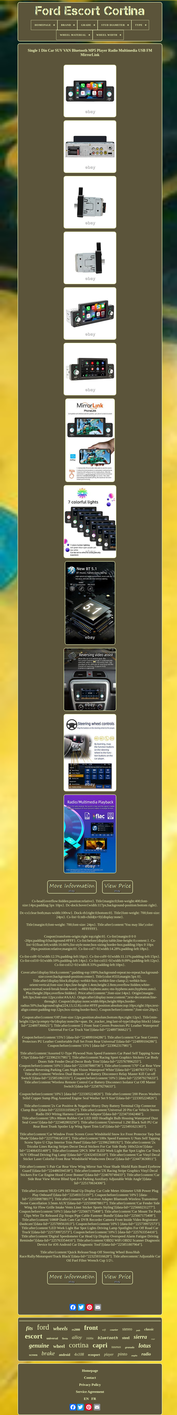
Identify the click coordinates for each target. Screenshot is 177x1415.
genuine (39, 1345)
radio (146, 1354)
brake (48, 1353)
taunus (116, 1347)
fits (29, 1328)
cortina (78, 1345)
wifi (104, 1329)
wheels (60, 1328)
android (64, 1354)
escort (33, 1336)
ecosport (94, 1354)
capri (100, 1345)
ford (43, 1327)
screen (33, 1354)
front (91, 1327)
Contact (90, 1378)
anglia (134, 1355)
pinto (122, 1353)
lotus (144, 1345)
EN (86, 1399)
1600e (90, 1338)
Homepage (90, 1371)
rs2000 (76, 1329)
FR (93, 1399)
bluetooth (108, 1338)
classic (149, 1329)
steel (126, 1338)
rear (153, 1339)
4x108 (79, 1354)
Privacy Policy (90, 1385)
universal (52, 1338)
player (109, 1354)
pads (138, 1330)
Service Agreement (90, 1392)
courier (114, 1329)
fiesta (65, 1338)
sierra (140, 1337)
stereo (127, 1329)
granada (129, 1347)
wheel (59, 1346)
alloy (77, 1337)
